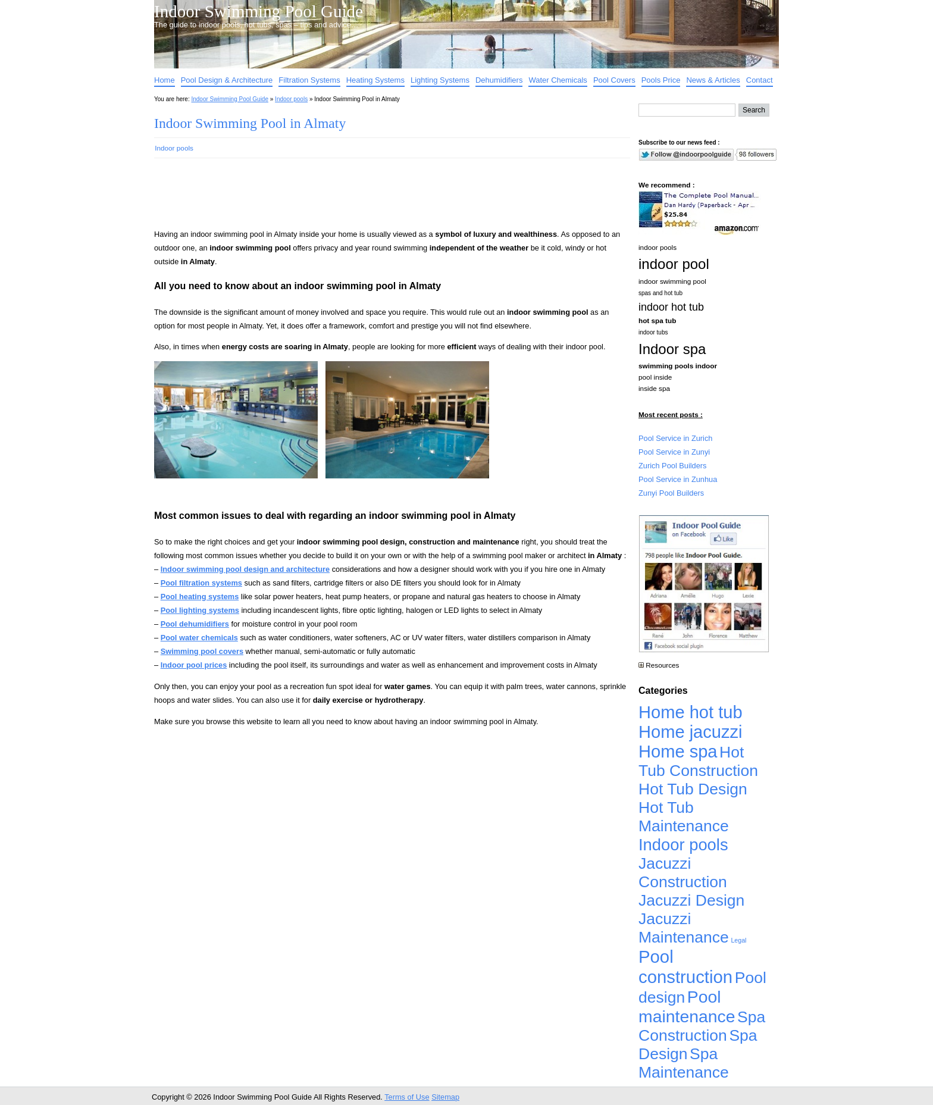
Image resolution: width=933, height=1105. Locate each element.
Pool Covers (614, 80)
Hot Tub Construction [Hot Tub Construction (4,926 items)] (698, 761)
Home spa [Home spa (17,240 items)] (678, 751)
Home (164, 80)
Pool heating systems (200, 596)
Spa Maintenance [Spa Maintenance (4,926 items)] (683, 1063)
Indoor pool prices (194, 665)
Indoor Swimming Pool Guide (258, 11)
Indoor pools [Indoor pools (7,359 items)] (683, 844)
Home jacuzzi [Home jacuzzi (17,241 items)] (690, 731)
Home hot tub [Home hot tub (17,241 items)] (690, 712)
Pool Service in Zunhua (677, 479)
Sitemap (445, 1097)
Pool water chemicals (199, 637)
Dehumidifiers (498, 80)
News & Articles (713, 80)
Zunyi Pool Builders (671, 493)
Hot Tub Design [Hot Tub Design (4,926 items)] (692, 789)
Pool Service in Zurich (675, 438)
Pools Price (661, 80)
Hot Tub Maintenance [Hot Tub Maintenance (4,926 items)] (683, 817)
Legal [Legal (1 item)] (738, 940)
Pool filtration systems (201, 582)
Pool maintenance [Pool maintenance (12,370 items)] (686, 1006)
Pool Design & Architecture (227, 80)
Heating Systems (375, 80)
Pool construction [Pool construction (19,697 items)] (685, 967)
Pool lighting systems (200, 610)
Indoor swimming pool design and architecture (245, 569)
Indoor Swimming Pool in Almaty (250, 123)
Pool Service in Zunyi (674, 451)
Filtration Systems (309, 80)
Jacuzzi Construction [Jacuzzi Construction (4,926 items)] (682, 872)
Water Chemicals (557, 80)
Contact (759, 80)
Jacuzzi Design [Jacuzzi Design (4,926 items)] (691, 900)
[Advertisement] (373, 199)
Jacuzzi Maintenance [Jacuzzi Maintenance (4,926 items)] (683, 928)
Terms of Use (406, 1097)
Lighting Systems (440, 80)
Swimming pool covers (202, 651)
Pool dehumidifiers (195, 623)
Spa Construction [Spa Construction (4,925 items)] (701, 1026)
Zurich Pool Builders (672, 465)
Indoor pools (291, 99)
